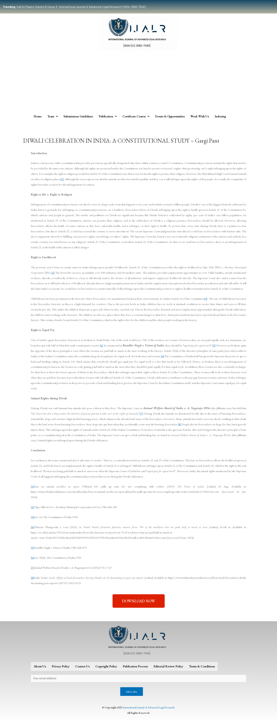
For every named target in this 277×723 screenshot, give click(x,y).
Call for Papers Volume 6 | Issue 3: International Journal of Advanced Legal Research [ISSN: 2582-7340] (74, 6)
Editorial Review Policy (168, 666)
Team (52, 116)
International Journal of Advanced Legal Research (149, 708)
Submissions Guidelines (78, 116)
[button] (139, 601)
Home (38, 116)
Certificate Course (136, 116)
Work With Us (199, 116)
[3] (205, 298)
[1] (62, 179)
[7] (141, 413)
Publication (108, 116)
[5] (214, 345)
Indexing (220, 116)
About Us (40, 666)
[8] (179, 424)
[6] (162, 356)
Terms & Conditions (202, 666)
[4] (101, 345)
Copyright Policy (106, 666)
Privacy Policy (60, 666)
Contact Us (82, 666)
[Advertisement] (138, 83)
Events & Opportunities (170, 116)
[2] (53, 272)
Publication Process (135, 666)
